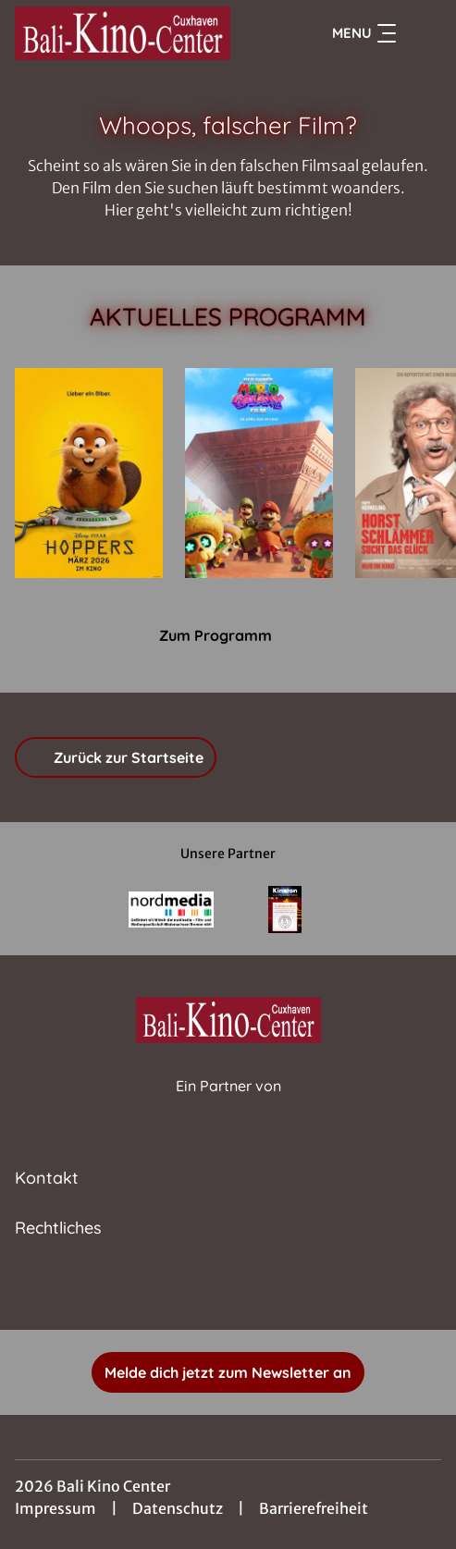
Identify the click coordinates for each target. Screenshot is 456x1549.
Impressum (55, 1508)
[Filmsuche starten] (422, 33)
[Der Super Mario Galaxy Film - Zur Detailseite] (259, 473)
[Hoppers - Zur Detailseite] (89, 473)
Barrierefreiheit (313, 1508)
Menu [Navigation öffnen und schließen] (364, 33)
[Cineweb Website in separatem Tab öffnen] (228, 1106)
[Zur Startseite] (136, 33)
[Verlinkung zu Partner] (171, 909)
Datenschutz (177, 1508)
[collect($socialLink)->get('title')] (228, 1289)
